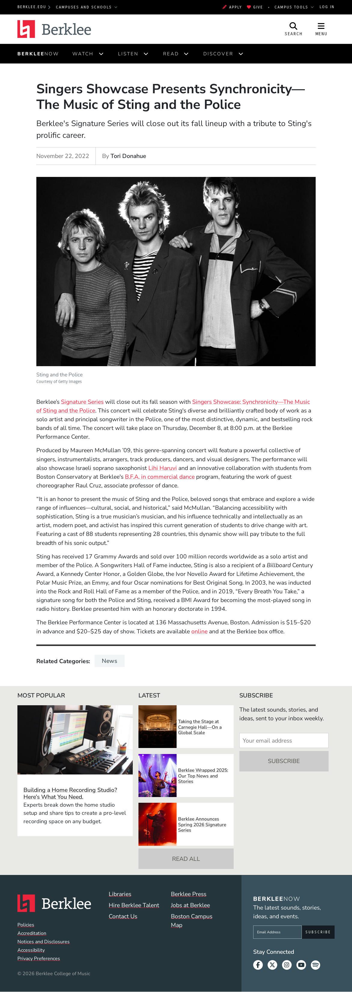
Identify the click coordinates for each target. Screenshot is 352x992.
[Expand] (101, 53)
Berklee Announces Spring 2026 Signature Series (202, 824)
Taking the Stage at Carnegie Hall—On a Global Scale (200, 727)
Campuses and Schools (85, 7)
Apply (232, 7)
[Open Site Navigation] (321, 29)
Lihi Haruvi (162, 468)
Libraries (120, 894)
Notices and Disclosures (43, 941)
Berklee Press (188, 894)
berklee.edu (31, 7)
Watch (83, 54)
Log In (327, 7)
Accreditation (31, 933)
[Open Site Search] (293, 29)
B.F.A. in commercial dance (160, 477)
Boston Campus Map (191, 920)
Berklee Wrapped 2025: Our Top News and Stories (203, 775)
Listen (128, 54)
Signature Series (82, 402)
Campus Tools (292, 7)
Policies (25, 925)
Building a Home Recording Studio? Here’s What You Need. (70, 793)
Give (255, 7)
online (199, 631)
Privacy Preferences (38, 958)
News (109, 661)
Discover (218, 54)
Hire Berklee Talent (134, 905)
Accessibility (31, 950)
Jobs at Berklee (190, 905)
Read (171, 54)
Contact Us (123, 916)
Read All (186, 859)
